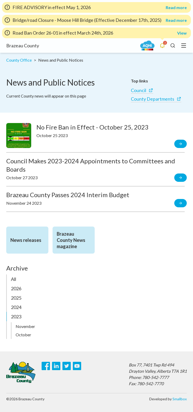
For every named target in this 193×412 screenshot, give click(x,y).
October (23, 334)
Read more (176, 7)
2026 (16, 288)
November (25, 326)
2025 (16, 298)
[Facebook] (46, 366)
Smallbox (179, 399)
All (13, 279)
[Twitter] (66, 366)
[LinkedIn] (56, 366)
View (182, 32)
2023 (16, 316)
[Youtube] (77, 366)
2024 (16, 307)
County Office (19, 59)
